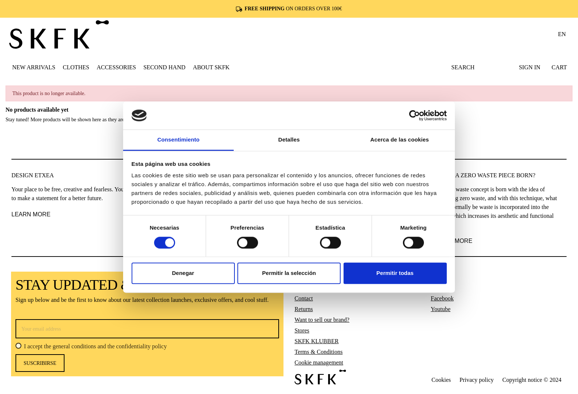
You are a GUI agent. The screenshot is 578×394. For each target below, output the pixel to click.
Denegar (183, 273)
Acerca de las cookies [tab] (399, 140)
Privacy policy (476, 380)
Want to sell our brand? (322, 320)
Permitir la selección (289, 273)
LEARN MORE (31, 214)
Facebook (442, 298)
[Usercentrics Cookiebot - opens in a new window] (414, 115)
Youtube (441, 309)
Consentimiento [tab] (178, 140)
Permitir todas (395, 273)
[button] (76, 67)
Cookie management (319, 362)
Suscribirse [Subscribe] (40, 363)
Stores (302, 330)
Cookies (441, 380)
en (562, 34)
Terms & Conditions (318, 352)
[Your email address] (147, 329)
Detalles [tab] (289, 140)
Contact (304, 298)
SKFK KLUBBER (317, 341)
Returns (304, 309)
